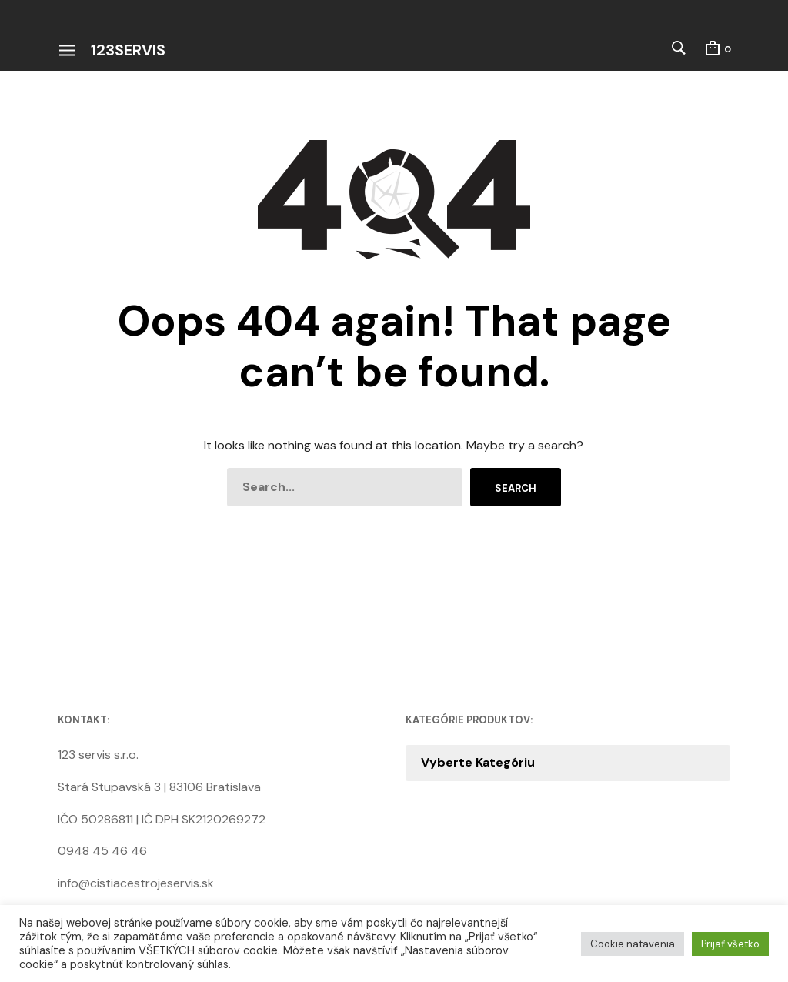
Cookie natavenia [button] (632, 943)
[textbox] (568, 762)
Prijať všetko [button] (730, 943)
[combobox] (568, 762)
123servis (128, 50)
